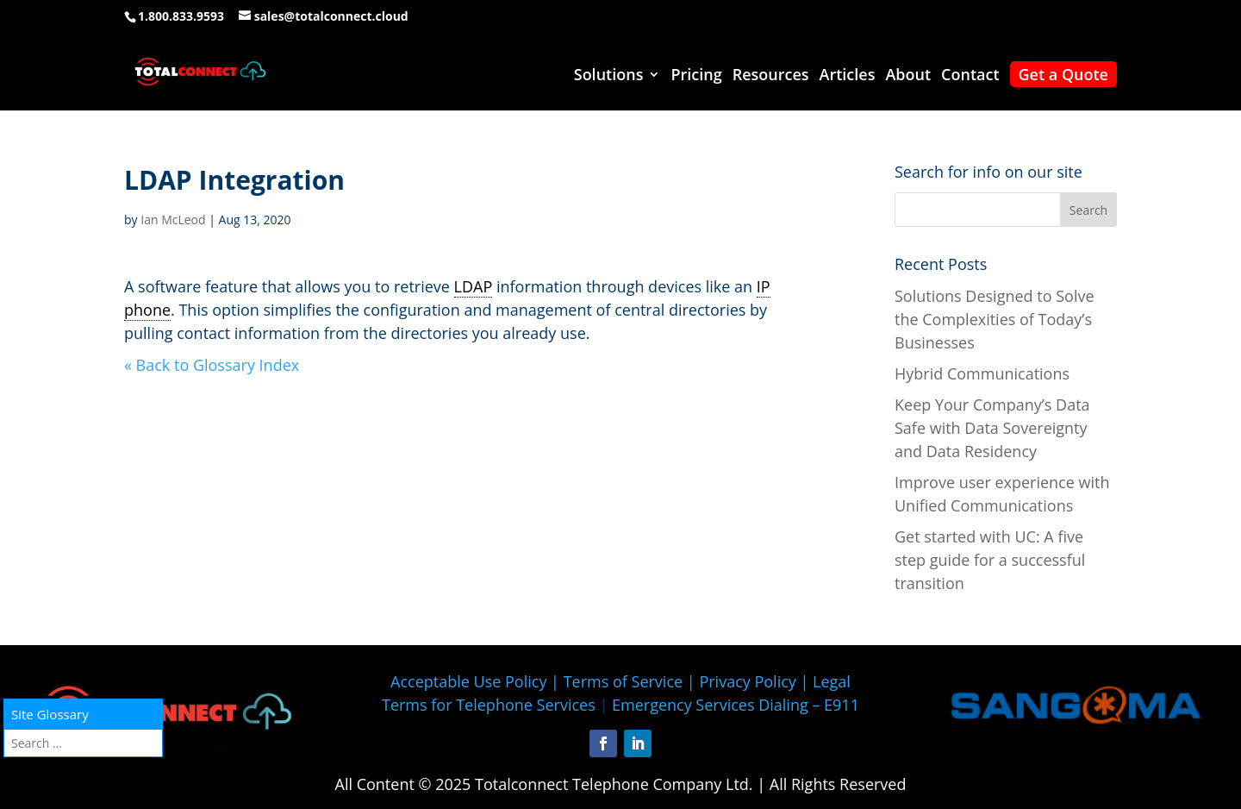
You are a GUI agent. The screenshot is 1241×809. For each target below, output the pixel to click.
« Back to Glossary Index (211, 364)
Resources (771, 76)
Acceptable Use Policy (468, 681)
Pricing (695, 76)
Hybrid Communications (982, 373)
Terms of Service (623, 681)
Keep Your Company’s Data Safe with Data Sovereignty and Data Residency (992, 427)
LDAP (473, 286)
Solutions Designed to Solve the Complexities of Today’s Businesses (994, 319)
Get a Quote (1063, 74)
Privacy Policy (747, 681)
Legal (832, 681)
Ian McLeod (172, 219)
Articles (848, 76)
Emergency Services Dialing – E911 (735, 704)
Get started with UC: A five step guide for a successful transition (990, 559)
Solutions (609, 76)
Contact (970, 76)
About (908, 76)
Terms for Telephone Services (489, 704)
